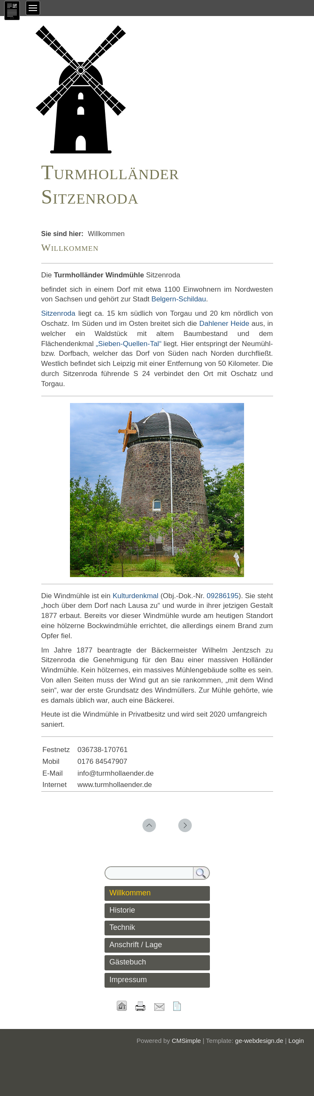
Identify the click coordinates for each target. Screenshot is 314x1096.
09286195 (223, 596)
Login (296, 1040)
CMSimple (186, 1040)
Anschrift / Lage (136, 944)
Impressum (128, 979)
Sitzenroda (58, 313)
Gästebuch (128, 962)
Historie (122, 910)
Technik (122, 927)
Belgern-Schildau (178, 299)
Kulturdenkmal (135, 596)
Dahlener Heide (224, 324)
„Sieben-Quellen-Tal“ (128, 344)
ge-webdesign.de (259, 1040)
